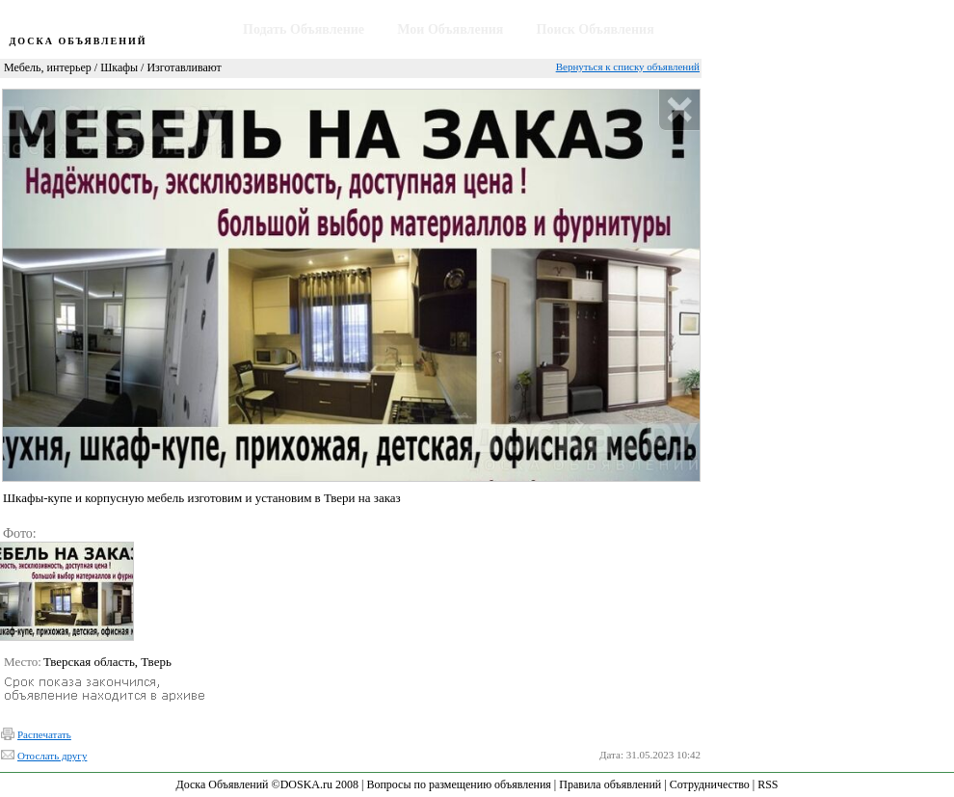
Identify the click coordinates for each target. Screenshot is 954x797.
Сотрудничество (710, 784)
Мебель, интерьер (48, 67)
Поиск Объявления (595, 29)
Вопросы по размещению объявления (458, 784)
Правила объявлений (610, 784)
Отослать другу (52, 755)
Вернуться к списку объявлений (628, 66)
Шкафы (119, 67)
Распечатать (44, 734)
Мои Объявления (450, 29)
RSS (767, 784)
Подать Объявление (303, 29)
